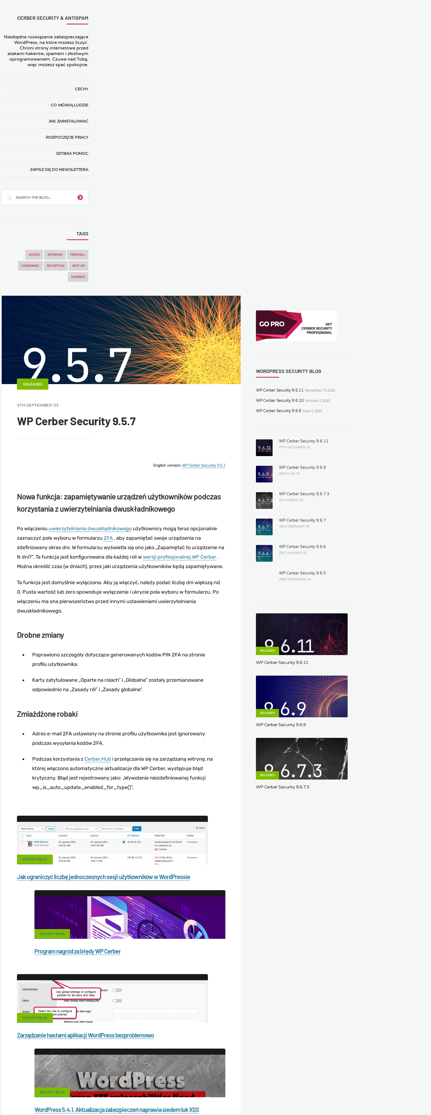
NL (269, 1097)
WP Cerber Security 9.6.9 (360, 115)
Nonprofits (385, 1081)
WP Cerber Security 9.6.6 (383, 251)
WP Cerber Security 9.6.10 (361, 105)
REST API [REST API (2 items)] (84, 271)
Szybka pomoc (77, 158)
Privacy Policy (325, 1081)
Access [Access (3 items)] (39, 260)
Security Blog (139, 590)
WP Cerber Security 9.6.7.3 (385, 198)
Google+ (215, 784)
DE (243, 1097)
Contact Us (77, 1081)
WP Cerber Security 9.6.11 (361, 94)
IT (275, 1097)
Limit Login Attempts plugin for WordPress (124, 1097)
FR (256, 1097)
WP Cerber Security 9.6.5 (383, 277)
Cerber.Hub (200, 490)
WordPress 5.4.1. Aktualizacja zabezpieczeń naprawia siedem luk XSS (263, 722)
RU (262, 1097)
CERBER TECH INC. (37, 1081)
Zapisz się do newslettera (64, 175)
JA (286, 1097)
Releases (136, 117)
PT (280, 1097)
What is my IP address (281, 1081)
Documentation (113, 1081)
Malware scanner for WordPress (168, 1081)
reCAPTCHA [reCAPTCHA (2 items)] (61, 271)
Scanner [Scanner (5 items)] (83, 282)
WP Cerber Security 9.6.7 (383, 224)
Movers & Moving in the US (73, 1090)
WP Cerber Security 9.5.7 (288, 195)
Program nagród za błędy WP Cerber (265, 607)
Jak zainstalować (74, 126)
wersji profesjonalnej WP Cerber (171, 294)
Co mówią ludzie (75, 110)
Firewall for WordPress (229, 1081)
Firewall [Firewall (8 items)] (83, 260)
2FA (240, 266)
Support (356, 1081)
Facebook (172, 784)
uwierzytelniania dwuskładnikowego (194, 256)
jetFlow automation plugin (212, 1097)
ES (250, 1097)
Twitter (258, 784)
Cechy (87, 94)
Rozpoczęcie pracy (72, 142)
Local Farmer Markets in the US (135, 1090)
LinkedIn (302, 784)
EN (237, 1097)
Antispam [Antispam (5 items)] (60, 260)
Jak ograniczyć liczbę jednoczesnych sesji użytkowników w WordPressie (163, 618)
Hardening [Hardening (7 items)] (35, 271)
